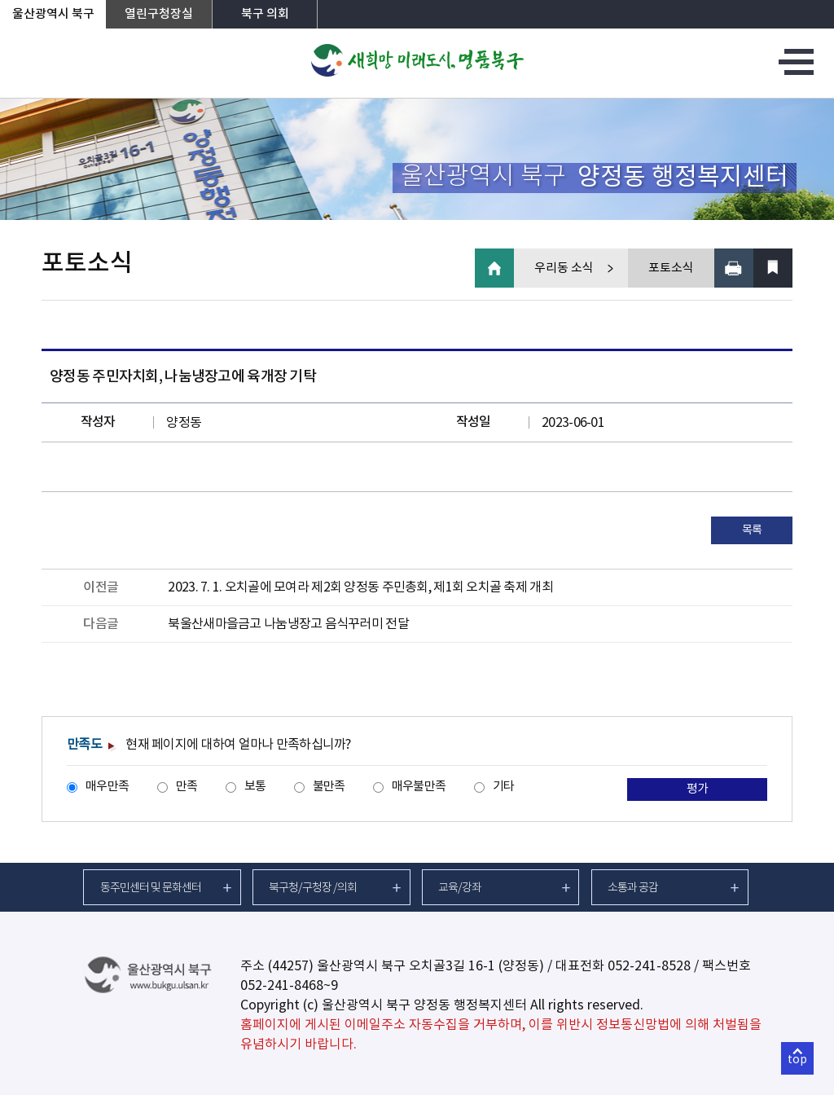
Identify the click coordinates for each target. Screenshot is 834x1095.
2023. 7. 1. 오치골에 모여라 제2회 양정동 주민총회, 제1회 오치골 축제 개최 (360, 587)
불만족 (329, 787)
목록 (752, 530)
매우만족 (107, 787)
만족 (187, 787)
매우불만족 (419, 787)
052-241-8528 (649, 966)
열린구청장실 (159, 14)
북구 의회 (265, 14)
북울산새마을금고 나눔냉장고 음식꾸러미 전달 (288, 624)
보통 (255, 787)
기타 (504, 787)
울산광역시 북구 (53, 14)
